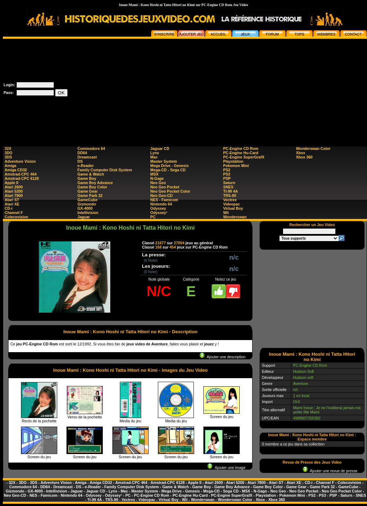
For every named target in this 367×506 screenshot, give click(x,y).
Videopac (231, 204)
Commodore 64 (91, 148)
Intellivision (88, 212)
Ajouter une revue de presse (330, 471)
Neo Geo (158, 183)
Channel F (14, 212)
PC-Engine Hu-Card (240, 153)
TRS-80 (229, 195)
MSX (154, 174)
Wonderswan (234, 217)
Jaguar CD (159, 148)
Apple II (11, 183)
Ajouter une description (222, 357)
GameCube (87, 200)
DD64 (82, 153)
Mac (154, 157)
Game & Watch (91, 174)
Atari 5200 (14, 191)
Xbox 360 (304, 157)
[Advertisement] (301, 89)
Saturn (229, 183)
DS (80, 161)
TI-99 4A (230, 191)
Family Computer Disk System (105, 170)
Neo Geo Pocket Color (170, 191)
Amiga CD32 (16, 170)
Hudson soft (303, 377)
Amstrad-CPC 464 (21, 174)
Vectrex (229, 200)
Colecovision (16, 217)
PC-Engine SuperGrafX (243, 157)
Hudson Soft (303, 371)
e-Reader (86, 165)
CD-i (8, 208)
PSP (226, 178)
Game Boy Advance (95, 183)
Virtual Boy (233, 208)
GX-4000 (85, 208)
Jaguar (84, 217)
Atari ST (12, 200)
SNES (228, 187)
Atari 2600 (14, 187)
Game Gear (88, 191)
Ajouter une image (226, 467)
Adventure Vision (20, 161)
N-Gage (157, 178)
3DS (8, 157)
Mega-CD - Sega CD (168, 170)
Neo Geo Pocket (165, 187)
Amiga (10, 165)
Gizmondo (87, 204)
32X (8, 148)
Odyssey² (158, 212)
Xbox (300, 153)
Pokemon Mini (236, 165)
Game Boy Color (92, 187)
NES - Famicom (164, 200)
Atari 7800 (14, 195)
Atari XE (12, 204)
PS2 (226, 170)
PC (153, 217)
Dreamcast (87, 157)
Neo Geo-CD (161, 195)
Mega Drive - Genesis (169, 165)
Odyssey (158, 208)
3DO (8, 153)
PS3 (226, 174)
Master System (163, 161)
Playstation (233, 161)
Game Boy (87, 178)
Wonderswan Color (313, 148)
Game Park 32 (90, 195)
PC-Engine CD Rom (240, 148)
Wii (226, 212)
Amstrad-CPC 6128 (22, 178)
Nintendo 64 (161, 204)
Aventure (300, 383)
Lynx (154, 153)
